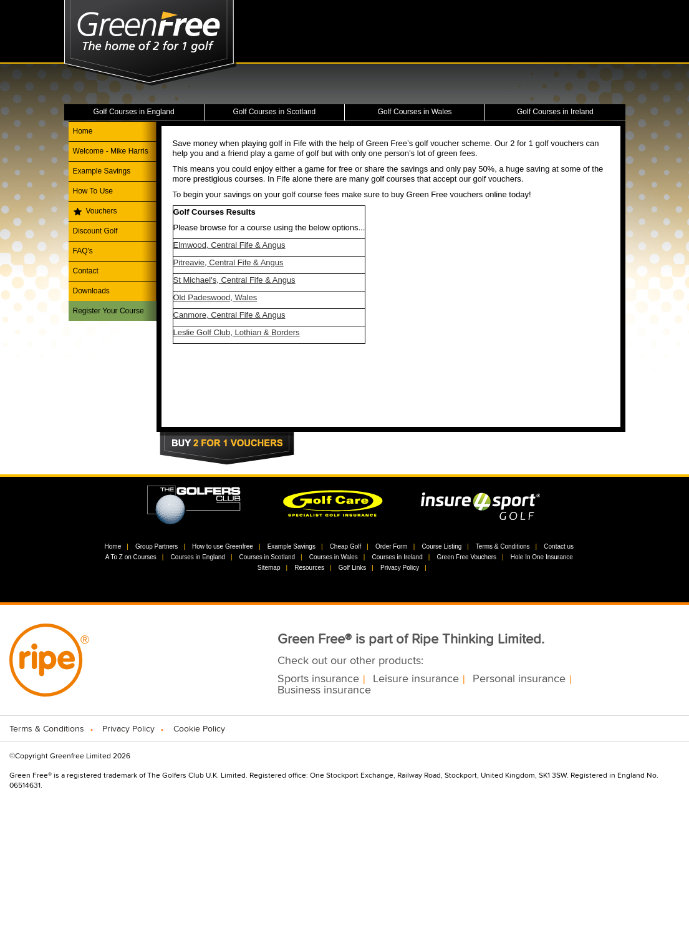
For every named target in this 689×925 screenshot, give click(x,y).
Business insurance (324, 690)
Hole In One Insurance (542, 557)
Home (83, 131)
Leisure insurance (416, 679)
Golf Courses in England (134, 111)
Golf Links (352, 567)
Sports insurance (318, 679)
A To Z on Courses (131, 557)
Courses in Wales (333, 557)
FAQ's (83, 251)
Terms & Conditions (503, 546)
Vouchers (101, 211)
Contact (86, 271)
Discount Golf (95, 231)
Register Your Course (108, 310)
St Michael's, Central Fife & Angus (234, 280)
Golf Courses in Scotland (274, 111)
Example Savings (102, 171)
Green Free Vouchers (466, 557)
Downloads (91, 290)
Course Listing (441, 546)
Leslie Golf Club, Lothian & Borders (236, 332)
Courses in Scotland (267, 557)
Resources (309, 567)
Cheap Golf (346, 546)
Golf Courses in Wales (415, 111)
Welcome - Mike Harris (110, 151)
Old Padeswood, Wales (215, 297)
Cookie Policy (199, 729)
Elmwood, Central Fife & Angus (229, 245)
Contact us (559, 546)
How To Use (93, 191)
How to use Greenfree (222, 546)
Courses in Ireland (397, 557)
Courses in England (198, 557)
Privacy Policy (399, 567)
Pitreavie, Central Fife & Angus (228, 262)
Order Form (391, 546)
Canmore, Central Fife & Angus (229, 315)
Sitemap (269, 567)
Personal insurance (519, 679)
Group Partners (156, 546)
